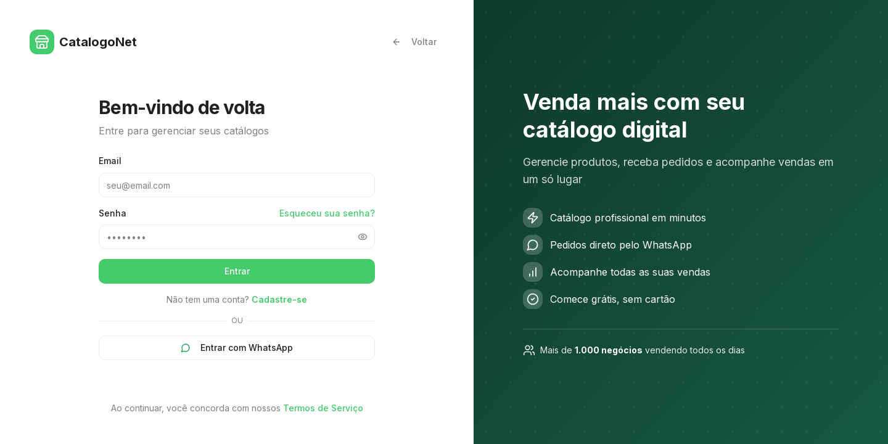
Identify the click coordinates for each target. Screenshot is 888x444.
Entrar (237, 271)
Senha (112, 213)
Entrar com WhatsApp (237, 347)
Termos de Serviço (323, 408)
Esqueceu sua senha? (327, 213)
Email (110, 160)
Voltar (414, 41)
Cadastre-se (279, 299)
